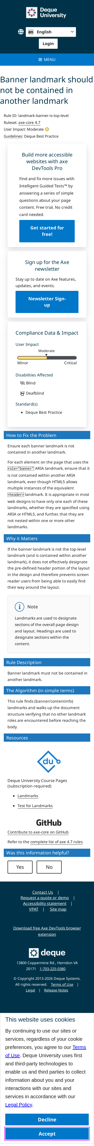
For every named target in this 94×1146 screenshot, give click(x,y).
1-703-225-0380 (52, 968)
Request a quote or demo (45, 897)
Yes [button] (20, 867)
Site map (58, 909)
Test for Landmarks (35, 805)
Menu (47, 59)
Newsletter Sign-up (47, 302)
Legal (30, 990)
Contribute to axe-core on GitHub (38, 832)
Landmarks (28, 795)
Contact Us (42, 892)
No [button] (49, 867)
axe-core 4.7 (29, 122)
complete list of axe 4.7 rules (56, 841)
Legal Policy (18, 1104)
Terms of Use (62, 984)
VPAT (33, 909)
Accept (47, 1133)
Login (48, 43)
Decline (47, 1119)
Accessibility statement (44, 903)
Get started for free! (47, 231)
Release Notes (56, 990)
